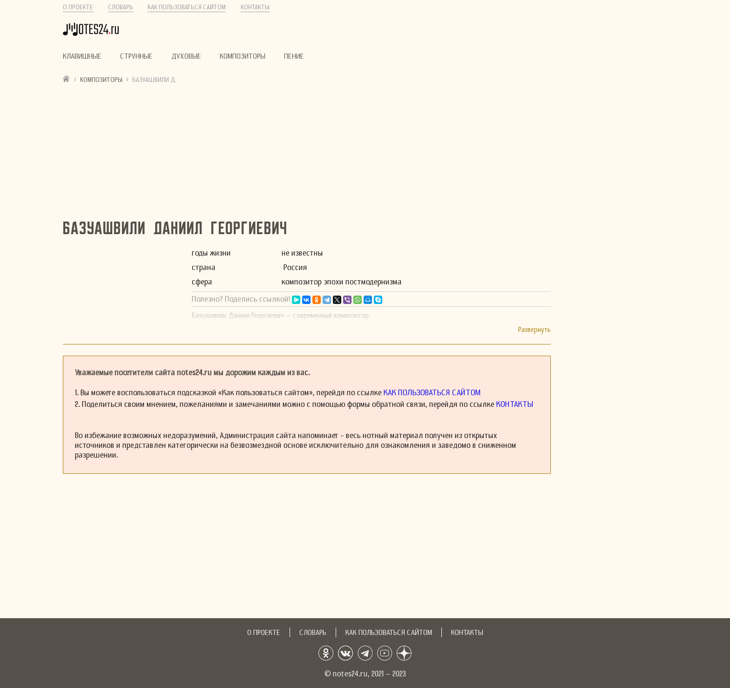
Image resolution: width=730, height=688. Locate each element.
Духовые (186, 56)
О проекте (78, 7)
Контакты (255, 7)
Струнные (136, 56)
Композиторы (242, 56)
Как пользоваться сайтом (187, 7)
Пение (294, 56)
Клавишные (82, 56)
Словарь (120, 7)
